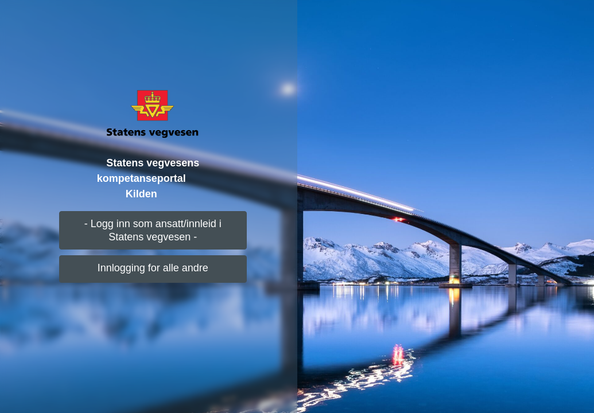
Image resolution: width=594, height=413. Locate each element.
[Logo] (153, 113)
